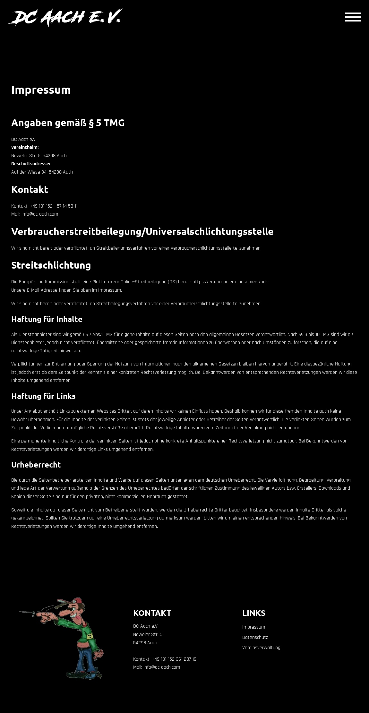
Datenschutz (255, 637)
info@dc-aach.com (39, 214)
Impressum (253, 627)
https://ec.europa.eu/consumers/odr (230, 282)
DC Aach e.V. (69, 17)
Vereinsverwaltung (261, 647)
